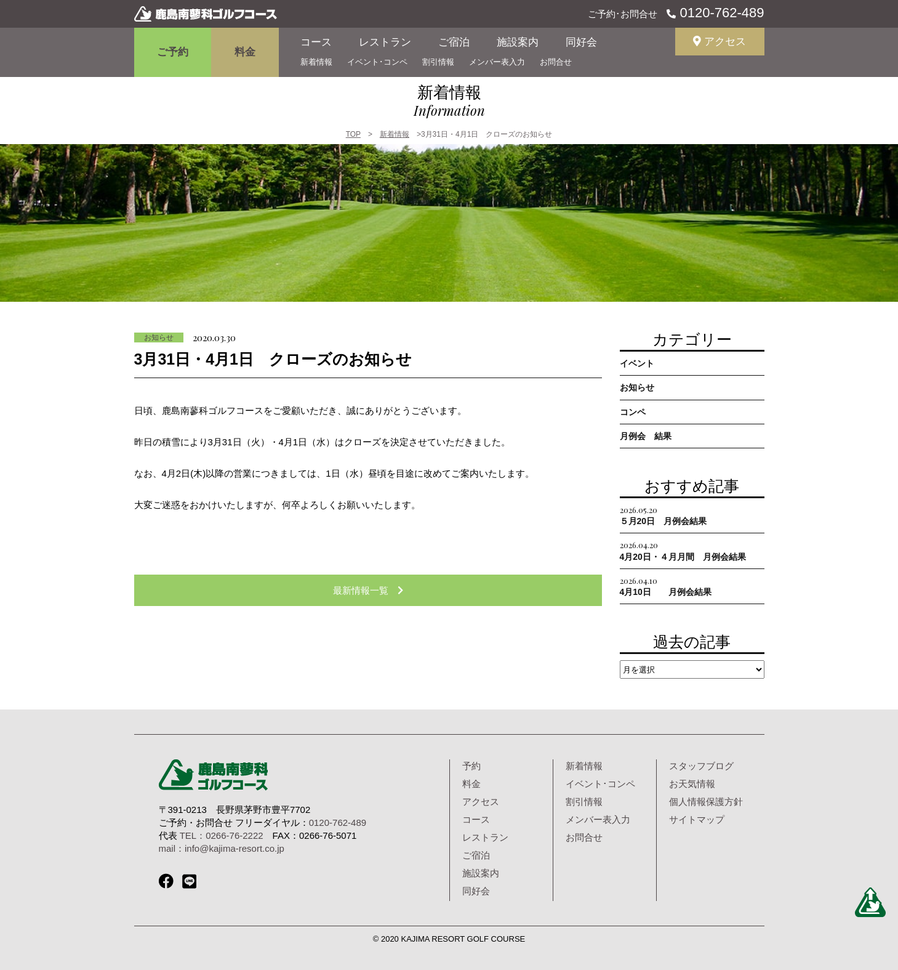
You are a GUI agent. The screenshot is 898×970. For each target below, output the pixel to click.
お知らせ (159, 337)
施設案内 (518, 42)
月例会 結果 (645, 436)
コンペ (633, 412)
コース (316, 42)
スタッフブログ (701, 766)
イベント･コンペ (377, 62)
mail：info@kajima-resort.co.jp (221, 848)
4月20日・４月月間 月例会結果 (683, 550)
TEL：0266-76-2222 (221, 835)
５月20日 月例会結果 (663, 515)
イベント (637, 363)
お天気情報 (692, 783)
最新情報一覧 (368, 590)
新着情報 (316, 62)
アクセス (719, 41)
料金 (245, 52)
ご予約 (172, 52)
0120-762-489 (720, 12)
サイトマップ (696, 819)
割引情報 (438, 62)
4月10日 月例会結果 (666, 586)
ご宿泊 (454, 42)
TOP (353, 134)
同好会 (581, 42)
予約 (471, 766)
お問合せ (556, 62)
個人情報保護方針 (706, 801)
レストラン (385, 42)
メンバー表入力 (497, 62)
